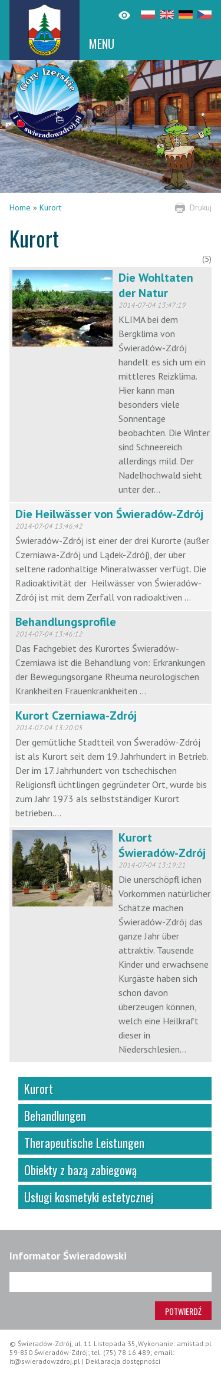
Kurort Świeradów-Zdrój (162, 845)
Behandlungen (55, 1116)
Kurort (50, 207)
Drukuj (201, 207)
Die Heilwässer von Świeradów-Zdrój (109, 514)
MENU (101, 43)
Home (20, 207)
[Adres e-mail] (110, 1282)
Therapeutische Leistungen (84, 1143)
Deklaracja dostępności (122, 1361)
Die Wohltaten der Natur (155, 285)
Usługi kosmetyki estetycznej (88, 1197)
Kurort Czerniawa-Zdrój (76, 715)
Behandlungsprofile (65, 621)
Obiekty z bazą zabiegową (80, 1170)
